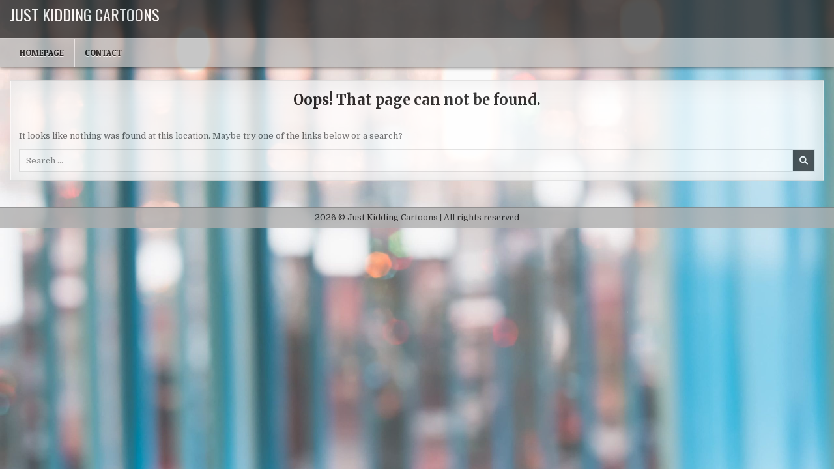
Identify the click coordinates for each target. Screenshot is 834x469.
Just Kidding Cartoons (85, 14)
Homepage (42, 53)
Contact (103, 53)
